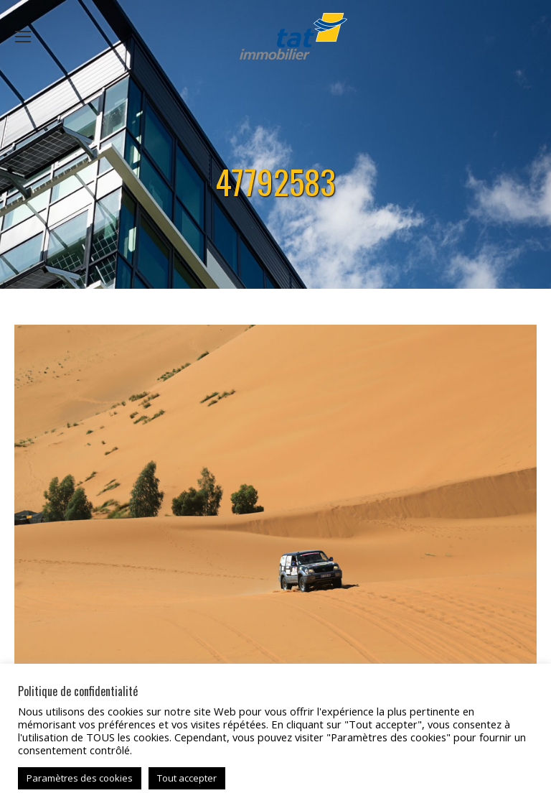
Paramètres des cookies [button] (80, 777)
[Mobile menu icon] (23, 36)
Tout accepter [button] (187, 777)
